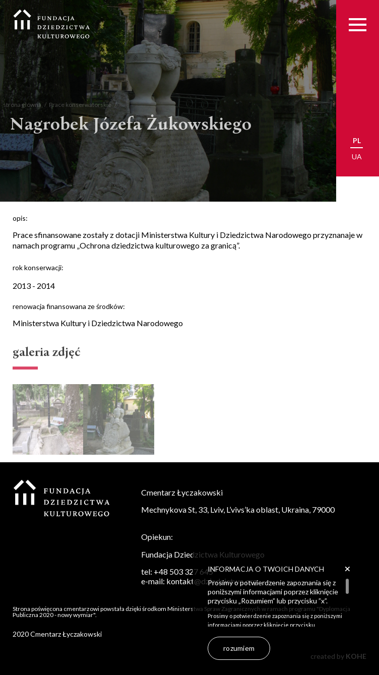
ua (357, 156)
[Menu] (357, 24)
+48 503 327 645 (183, 571)
